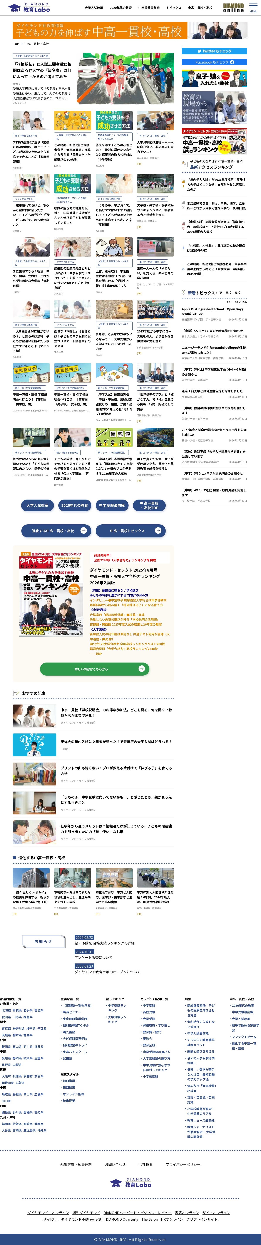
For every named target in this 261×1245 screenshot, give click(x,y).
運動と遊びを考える (201, 1051)
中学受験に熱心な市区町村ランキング (156, 1067)
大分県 (6, 1130)
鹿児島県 (29, 1130)
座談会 (147, 1038)
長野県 (6, 1064)
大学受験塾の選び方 (156, 1058)
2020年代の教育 (121, 7)
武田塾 (67, 1058)
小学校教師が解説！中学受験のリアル (201, 1111)
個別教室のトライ (75, 1045)
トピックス (173, 7)
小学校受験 (150, 1076)
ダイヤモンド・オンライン (48, 1212)
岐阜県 (28, 1058)
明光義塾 (69, 1032)
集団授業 (69, 1087)
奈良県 (39, 1076)
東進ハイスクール (75, 1052)
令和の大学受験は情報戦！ (201, 1060)
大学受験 (149, 1019)
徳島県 (6, 1112)
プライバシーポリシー (183, 1164)
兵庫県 (17, 1076)
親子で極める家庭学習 (245, 1027)
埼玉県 (31, 1028)
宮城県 (39, 1010)
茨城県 (6, 1035)
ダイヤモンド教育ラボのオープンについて (108, 971)
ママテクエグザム (244, 1037)
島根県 (17, 1094)
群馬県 (28, 1035)
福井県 (39, 1046)
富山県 (17, 1046)
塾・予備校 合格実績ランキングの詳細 (105, 943)
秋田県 (6, 1017)
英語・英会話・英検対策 (201, 1099)
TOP (16, 44)
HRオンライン (172, 1219)
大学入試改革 (94, 7)
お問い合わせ (115, 1164)
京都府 (28, 1076)
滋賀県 (20, 1083)
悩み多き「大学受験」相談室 (201, 1088)
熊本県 (39, 1124)
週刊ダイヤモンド (86, 1212)
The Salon (149, 1219)
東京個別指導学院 (75, 1019)
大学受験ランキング (117, 1019)
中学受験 (149, 1005)
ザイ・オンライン (216, 1212)
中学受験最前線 (149, 7)
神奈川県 (19, 1028)
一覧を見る (239, 302)
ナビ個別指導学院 (75, 1038)
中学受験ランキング (117, 1007)
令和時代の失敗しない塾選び (201, 1024)
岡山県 (28, 1094)
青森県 (17, 1010)
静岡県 (17, 1058)
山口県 (6, 1101)
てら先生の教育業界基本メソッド (201, 1042)
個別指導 (69, 1081)
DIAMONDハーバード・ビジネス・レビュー (138, 1212)
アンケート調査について (94, 957)
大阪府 (6, 1076)
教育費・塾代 (152, 1032)
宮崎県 (17, 1130)
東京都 (6, 1028)
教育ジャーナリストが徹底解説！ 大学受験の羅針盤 (201, 1132)
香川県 (17, 1112)
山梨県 (17, 1064)
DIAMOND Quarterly (122, 1219)
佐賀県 (17, 1124)
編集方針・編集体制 (76, 1164)
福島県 (28, 1017)
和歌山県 (8, 1083)
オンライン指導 (73, 1094)
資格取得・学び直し (156, 1025)
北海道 (6, 1010)
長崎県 (28, 1124)
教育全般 (149, 1045)
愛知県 (6, 1058)
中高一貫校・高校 (200, 7)
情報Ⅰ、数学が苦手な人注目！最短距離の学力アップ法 (201, 1074)
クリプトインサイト (202, 1219)
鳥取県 (6, 1094)
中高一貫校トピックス (127, 530)
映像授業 (69, 1100)
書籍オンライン (187, 1212)
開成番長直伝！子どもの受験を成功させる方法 (201, 1010)
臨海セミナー (72, 1012)
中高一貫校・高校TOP (149, 505)
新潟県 (6, 1046)
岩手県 (28, 1010)
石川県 (28, 1046)
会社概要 (146, 1164)
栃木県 (17, 1035)
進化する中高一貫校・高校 (53, 530)
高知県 (39, 1112)
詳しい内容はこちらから (91, 669)
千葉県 (42, 1028)
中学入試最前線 (198, 1033)
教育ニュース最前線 (200, 1120)
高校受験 (149, 1012)
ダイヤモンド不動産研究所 (82, 1219)
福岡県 (6, 1124)
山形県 (17, 1017)
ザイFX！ (50, 1219)
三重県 (39, 1058)
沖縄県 (42, 1130)
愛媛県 (28, 1112)
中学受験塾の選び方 (156, 1052)
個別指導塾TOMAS (76, 1025)
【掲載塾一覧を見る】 (78, 1005)
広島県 (39, 1094)
